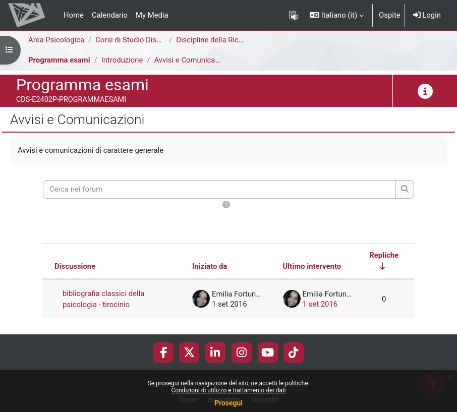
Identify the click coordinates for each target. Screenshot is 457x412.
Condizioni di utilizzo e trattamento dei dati (228, 390)
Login (427, 15)
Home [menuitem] (74, 15)
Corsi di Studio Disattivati (137, 39)
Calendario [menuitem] (110, 15)
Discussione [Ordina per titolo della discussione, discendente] (74, 266)
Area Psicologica (56, 39)
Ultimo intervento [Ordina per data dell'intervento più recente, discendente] (312, 266)
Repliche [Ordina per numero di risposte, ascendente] (383, 255)
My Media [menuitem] (152, 15)
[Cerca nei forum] (219, 189)
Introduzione (122, 60)
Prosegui (228, 403)
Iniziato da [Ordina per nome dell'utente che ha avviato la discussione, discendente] (209, 266)
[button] (336, 15)
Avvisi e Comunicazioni (192, 60)
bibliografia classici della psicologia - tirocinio (103, 299)
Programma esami (59, 60)
